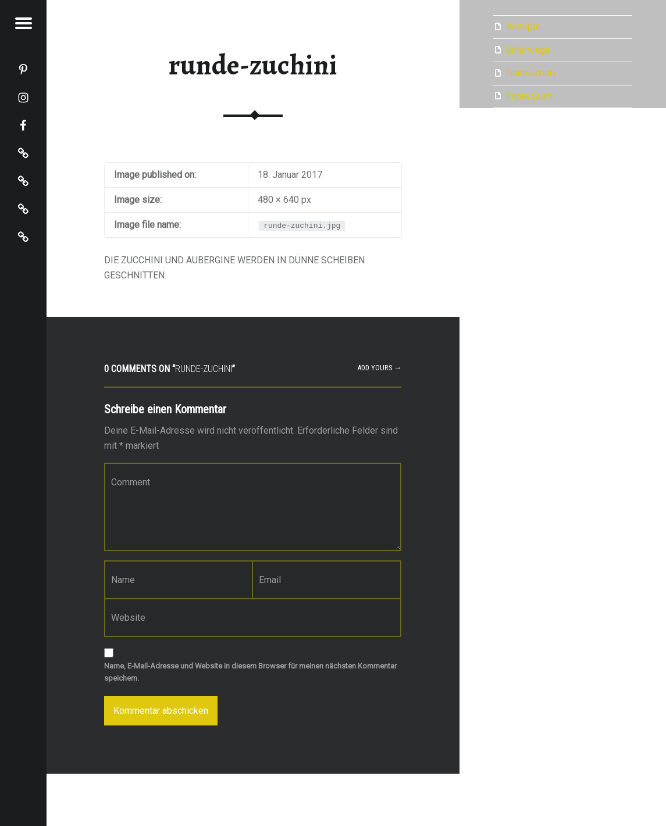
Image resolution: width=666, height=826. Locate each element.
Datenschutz (531, 72)
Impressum (529, 96)
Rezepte (523, 26)
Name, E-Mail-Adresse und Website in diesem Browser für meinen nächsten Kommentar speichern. (250, 671)
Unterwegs (528, 49)
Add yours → (379, 367)
